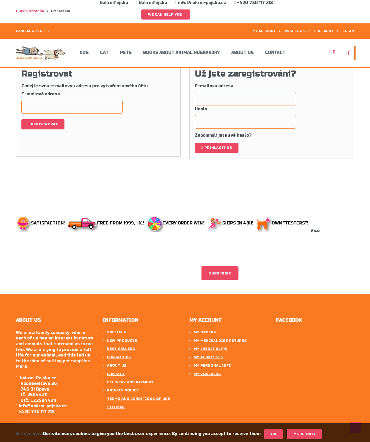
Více (316, 230)
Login (348, 31)
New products (122, 341)
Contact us (119, 357)
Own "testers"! (283, 223)
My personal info (213, 365)
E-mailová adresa (40, 94)
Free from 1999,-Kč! (106, 223)
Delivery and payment (130, 382)
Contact (275, 53)
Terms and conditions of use (138, 399)
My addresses (208, 357)
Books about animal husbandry (181, 53)
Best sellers (121, 349)
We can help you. (166, 14)
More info (304, 434)
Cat (104, 53)
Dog (83, 53)
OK (273, 434)
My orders (205, 332)
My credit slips (210, 349)
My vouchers (207, 374)
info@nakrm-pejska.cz (200, 2)
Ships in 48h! (231, 223)
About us (242, 53)
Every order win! (176, 223)
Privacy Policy (123, 390)
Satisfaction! (41, 223)
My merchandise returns (220, 341)
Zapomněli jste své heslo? (223, 135)
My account (264, 31)
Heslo (201, 109)
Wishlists (295, 31)
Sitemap (116, 407)
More (22, 366)
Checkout (324, 31)
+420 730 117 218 (253, 2)
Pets (126, 53)
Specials (116, 332)
